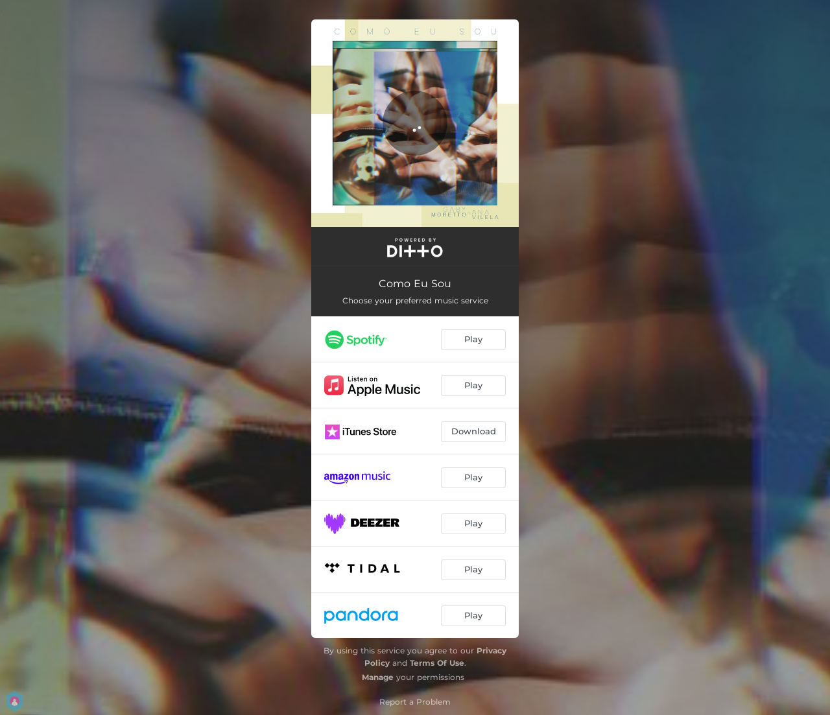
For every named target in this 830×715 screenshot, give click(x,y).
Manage (378, 677)
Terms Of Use (437, 663)
